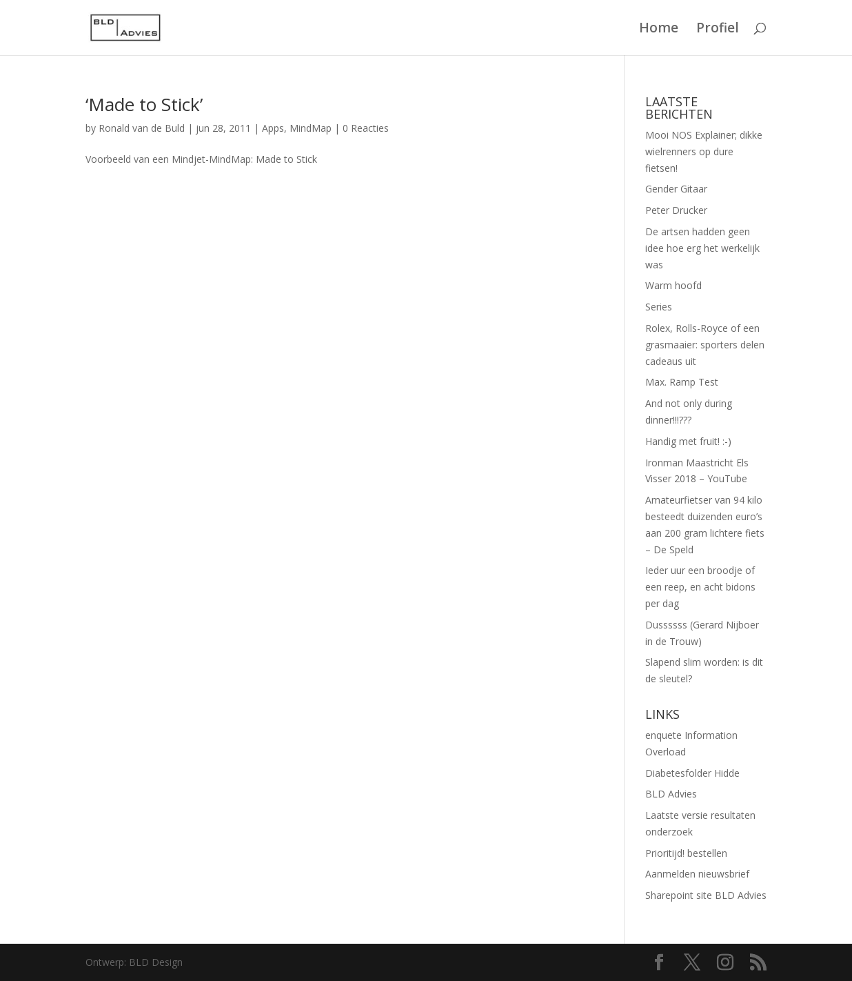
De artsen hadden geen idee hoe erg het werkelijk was (702, 248)
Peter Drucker (676, 210)
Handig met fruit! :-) (688, 441)
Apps (273, 128)
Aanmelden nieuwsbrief (697, 873)
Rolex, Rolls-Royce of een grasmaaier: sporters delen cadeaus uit (704, 344)
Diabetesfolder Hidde (692, 773)
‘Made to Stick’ (144, 104)
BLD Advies (671, 793)
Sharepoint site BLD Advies (706, 895)
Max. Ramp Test (681, 381)
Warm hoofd (673, 285)
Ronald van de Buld (142, 128)
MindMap (311, 128)
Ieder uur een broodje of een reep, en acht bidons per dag (700, 587)
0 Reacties (366, 128)
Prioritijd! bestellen (686, 853)
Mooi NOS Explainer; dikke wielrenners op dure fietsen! (703, 151)
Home (658, 30)
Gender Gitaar (676, 188)
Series (658, 306)
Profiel (717, 30)
